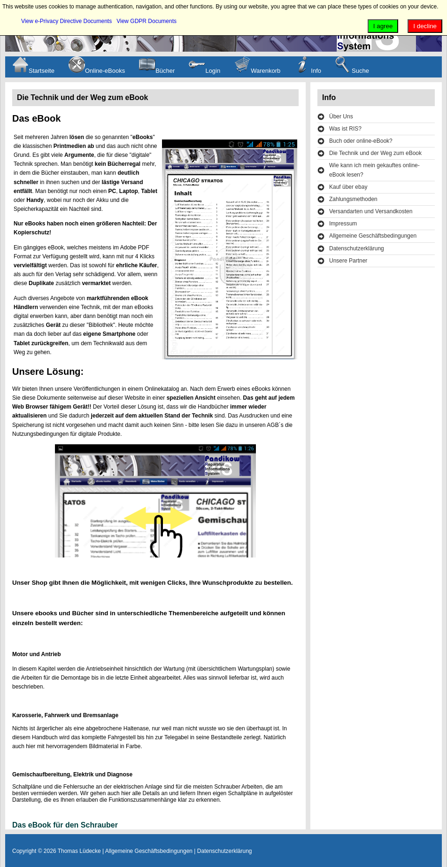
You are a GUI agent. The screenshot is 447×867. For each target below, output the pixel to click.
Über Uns (341, 116)
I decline (425, 26)
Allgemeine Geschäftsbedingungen (372, 235)
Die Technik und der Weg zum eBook (375, 153)
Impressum (343, 223)
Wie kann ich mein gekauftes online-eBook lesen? (374, 170)
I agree (383, 26)
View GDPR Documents (146, 21)
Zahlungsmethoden (353, 199)
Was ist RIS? (345, 128)
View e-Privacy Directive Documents (66, 21)
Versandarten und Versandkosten (370, 211)
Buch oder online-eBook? (361, 141)
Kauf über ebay (348, 187)
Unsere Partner (348, 260)
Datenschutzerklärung (356, 248)
